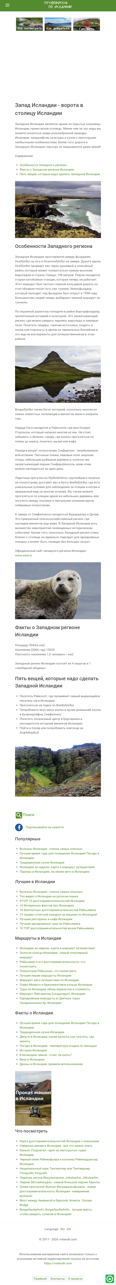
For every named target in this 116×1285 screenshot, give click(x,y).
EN (69, 1229)
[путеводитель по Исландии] (58, 5)
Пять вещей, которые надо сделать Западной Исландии (60, 174)
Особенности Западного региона (43, 165)
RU (62, 1229)
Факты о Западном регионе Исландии (47, 169)
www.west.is (23, 555)
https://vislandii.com (58, 1263)
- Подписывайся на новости (39, 827)
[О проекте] (75, 1278)
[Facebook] (40, 1278)
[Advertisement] (58, 64)
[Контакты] (57, 1278)
